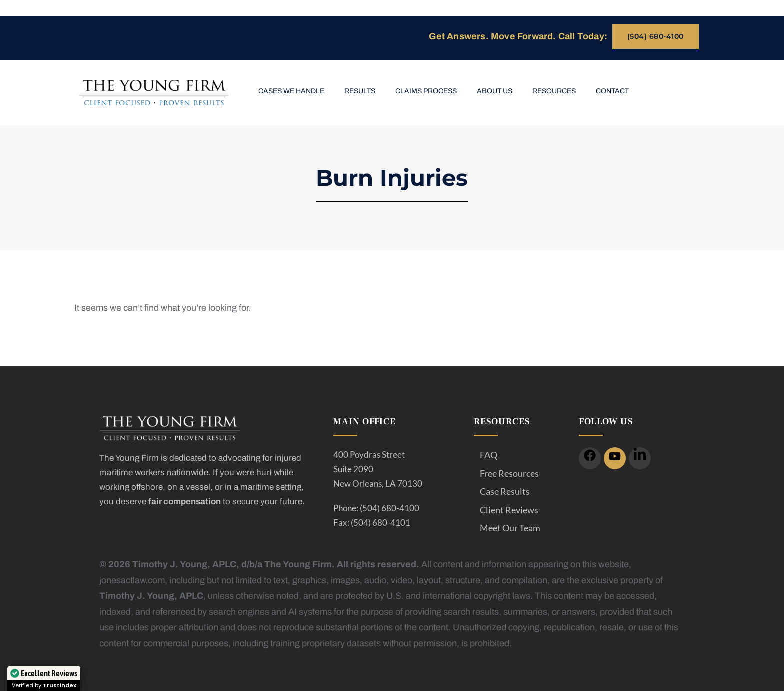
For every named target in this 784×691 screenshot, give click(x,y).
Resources (554, 91)
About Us (494, 91)
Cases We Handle (291, 91)
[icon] (590, 458)
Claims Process (426, 91)
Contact (612, 91)
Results (360, 91)
